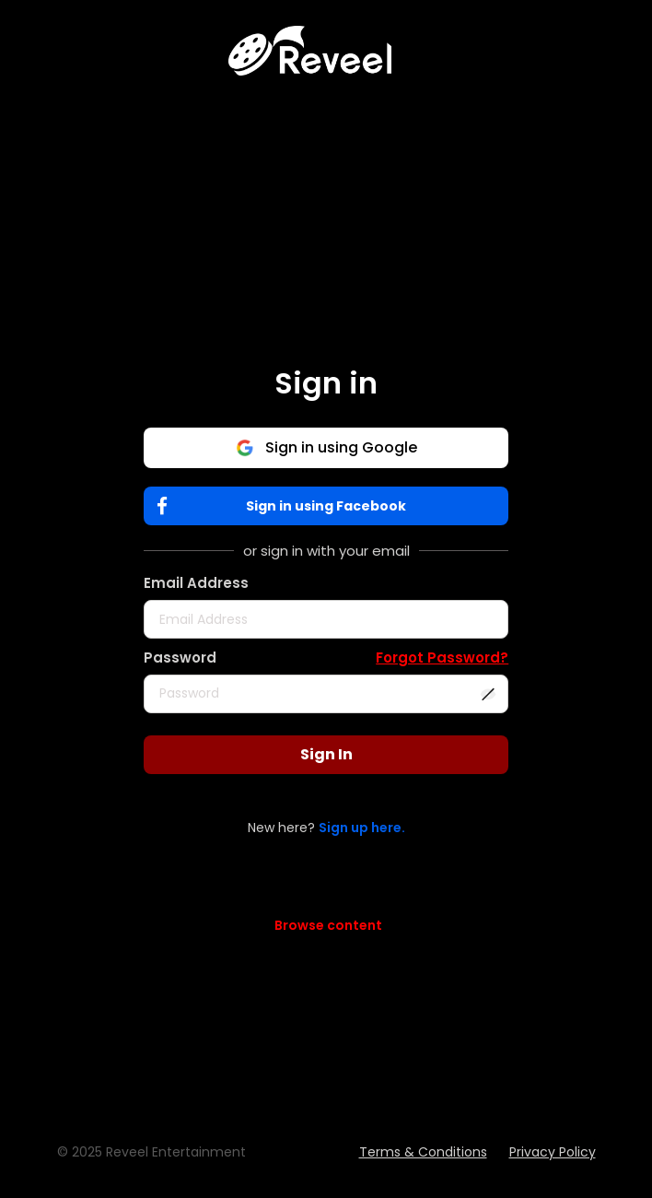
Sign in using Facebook (286, 506)
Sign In (326, 754)
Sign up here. (362, 827)
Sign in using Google (326, 447)
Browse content (328, 925)
